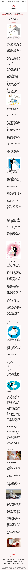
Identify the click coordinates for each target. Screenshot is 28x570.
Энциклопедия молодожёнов (16, 13)
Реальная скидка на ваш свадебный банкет (9, 559)
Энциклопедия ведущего (7, 563)
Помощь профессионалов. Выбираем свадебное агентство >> (12, 536)
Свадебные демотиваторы (21, 559)
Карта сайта (22, 563)
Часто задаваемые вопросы (9, 561)
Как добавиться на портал (14, 565)
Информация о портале (15, 563)
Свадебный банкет (8, 13)
